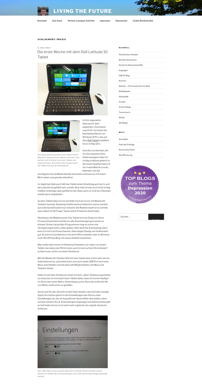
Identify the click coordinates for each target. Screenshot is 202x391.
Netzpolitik (123, 96)
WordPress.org (125, 155)
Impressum (105, 20)
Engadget (123, 70)
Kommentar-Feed (127, 149)
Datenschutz (121, 20)
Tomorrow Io (124, 112)
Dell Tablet (93, 140)
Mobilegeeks (124, 91)
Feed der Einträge (127, 144)
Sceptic (122, 102)
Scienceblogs (125, 107)
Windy (122, 117)
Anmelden (123, 139)
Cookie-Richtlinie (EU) (143, 20)
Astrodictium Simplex (128, 54)
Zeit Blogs (123, 123)
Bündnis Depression (128, 60)
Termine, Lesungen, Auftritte (81, 20)
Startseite (42, 20)
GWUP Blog (124, 75)
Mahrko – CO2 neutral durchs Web (134, 86)
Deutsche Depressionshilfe (131, 65)
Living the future (82, 11)
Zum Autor (57, 20)
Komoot (122, 80)
